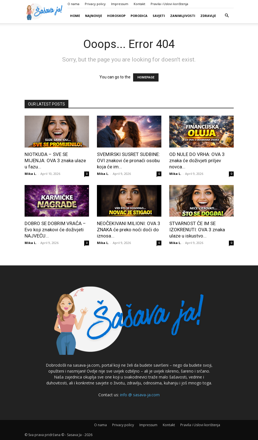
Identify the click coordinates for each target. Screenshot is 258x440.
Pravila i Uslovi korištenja (169, 4)
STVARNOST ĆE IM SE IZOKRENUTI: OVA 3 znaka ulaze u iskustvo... (197, 230)
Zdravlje (208, 16)
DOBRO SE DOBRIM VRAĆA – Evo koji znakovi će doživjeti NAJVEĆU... (55, 230)
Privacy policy (95, 4)
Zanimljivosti (182, 16)
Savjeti (159, 16)
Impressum (119, 4)
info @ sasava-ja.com (140, 394)
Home (75, 16)
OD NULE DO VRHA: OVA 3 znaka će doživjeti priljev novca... (197, 160)
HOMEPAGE (145, 77)
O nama (73, 4)
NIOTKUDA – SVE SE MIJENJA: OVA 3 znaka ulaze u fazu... (55, 160)
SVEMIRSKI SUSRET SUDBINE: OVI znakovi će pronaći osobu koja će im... (128, 160)
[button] (227, 15)
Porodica (139, 16)
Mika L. (30, 173)
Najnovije (93, 16)
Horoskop (116, 16)
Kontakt (139, 4)
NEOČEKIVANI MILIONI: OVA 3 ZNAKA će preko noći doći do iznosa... (128, 230)
